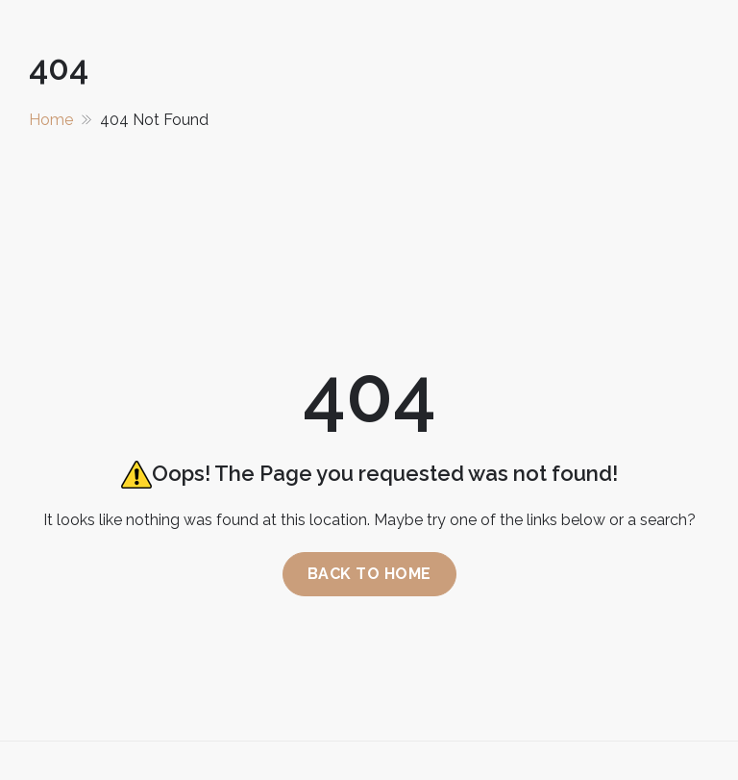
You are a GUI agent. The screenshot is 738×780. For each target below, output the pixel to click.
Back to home (369, 574)
